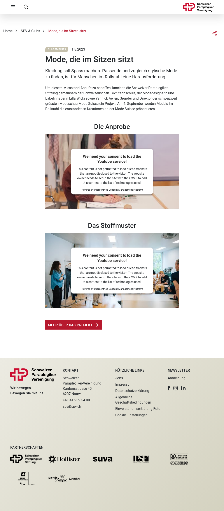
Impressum (124, 384)
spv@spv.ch (72, 406)
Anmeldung (177, 378)
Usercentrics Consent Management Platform (118, 190)
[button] (169, 388)
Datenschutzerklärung (132, 391)
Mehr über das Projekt (70, 325)
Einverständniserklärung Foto (137, 409)
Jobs (119, 378)
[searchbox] (26, 6)
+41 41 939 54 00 (76, 400)
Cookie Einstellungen (131, 415)
